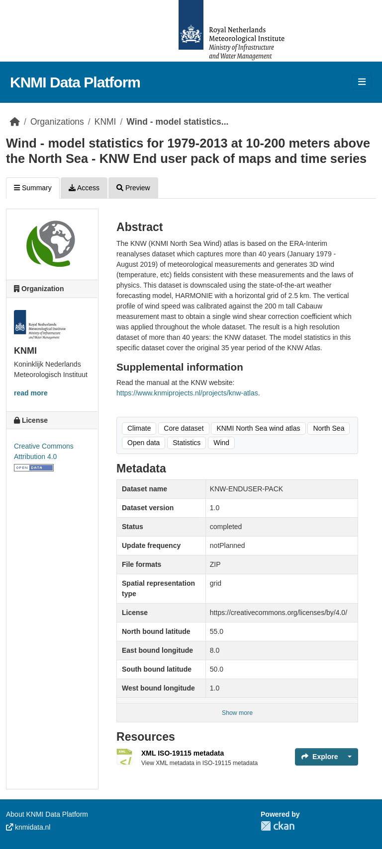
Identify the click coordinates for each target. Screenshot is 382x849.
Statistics (186, 443)
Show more (237, 712)
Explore (319, 757)
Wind (221, 443)
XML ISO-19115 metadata (182, 753)
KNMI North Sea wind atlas (258, 428)
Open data (143, 443)
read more (31, 393)
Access (84, 188)
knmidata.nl (28, 827)
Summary (33, 188)
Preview (133, 188)
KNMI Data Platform (75, 82)
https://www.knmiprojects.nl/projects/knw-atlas (187, 393)
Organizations (57, 122)
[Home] (15, 122)
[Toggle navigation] (362, 82)
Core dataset (183, 428)
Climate (139, 428)
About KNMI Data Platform (47, 814)
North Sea (328, 428)
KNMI (105, 122)
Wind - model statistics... (177, 122)
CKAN (277, 826)
